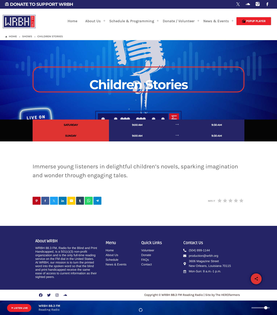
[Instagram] (257, 4)
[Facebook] (267, 4)
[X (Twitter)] (238, 4)
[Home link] (19, 21)
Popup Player (254, 21)
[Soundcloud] (248, 4)
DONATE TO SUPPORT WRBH (39, 4)
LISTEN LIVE (19, 308)
